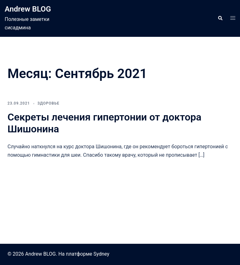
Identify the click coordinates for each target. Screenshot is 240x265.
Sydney (101, 254)
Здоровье (48, 103)
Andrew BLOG (28, 9)
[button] (220, 18)
